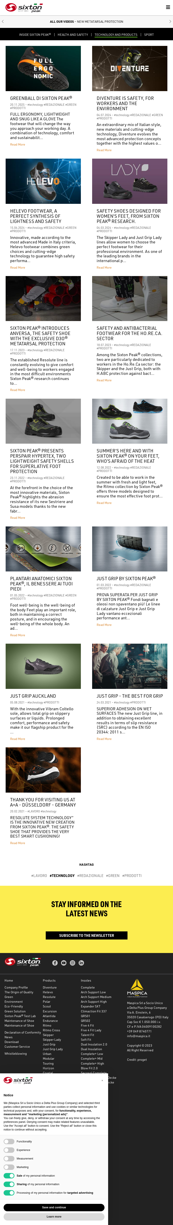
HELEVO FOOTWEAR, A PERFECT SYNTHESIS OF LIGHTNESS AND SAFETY (35, 216)
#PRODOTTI (18, 108)
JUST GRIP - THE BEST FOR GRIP (130, 696)
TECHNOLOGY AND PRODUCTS (116, 35)
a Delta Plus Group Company (147, 1007)
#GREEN (70, 104)
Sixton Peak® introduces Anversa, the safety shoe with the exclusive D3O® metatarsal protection (40, 336)
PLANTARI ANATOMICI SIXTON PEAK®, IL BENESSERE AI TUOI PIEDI (41, 583)
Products (49, 980)
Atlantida (49, 1016)
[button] (2, 22)
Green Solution (15, 1011)
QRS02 (85, 1020)
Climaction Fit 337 (94, 1011)
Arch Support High (94, 1001)
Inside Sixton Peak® (35, 35)
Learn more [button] (54, 1216)
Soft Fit (86, 1039)
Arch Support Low (93, 992)
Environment (14, 1001)
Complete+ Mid (91, 1058)
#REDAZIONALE (54, 104)
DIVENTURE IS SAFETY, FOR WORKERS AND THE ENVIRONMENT (125, 103)
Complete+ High (92, 1063)
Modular (48, 1058)
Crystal (48, 1073)
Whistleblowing (16, 1053)
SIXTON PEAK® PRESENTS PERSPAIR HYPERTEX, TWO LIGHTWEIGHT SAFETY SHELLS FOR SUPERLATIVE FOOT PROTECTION (42, 461)
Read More (17, 144)
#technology (35, 104)
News (9, 1037)
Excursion (50, 1011)
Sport (149, 35)
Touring (48, 1063)
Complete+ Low (92, 1054)
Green (9, 997)
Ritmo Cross (51, 1030)
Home (9, 980)
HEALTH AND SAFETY (73, 35)
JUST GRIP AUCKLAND (33, 696)
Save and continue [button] (54, 1207)
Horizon (48, 1068)
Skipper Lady (52, 1039)
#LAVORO (33, 811)
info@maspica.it (138, 1036)
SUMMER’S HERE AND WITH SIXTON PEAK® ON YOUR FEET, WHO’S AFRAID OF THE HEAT (128, 456)
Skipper (48, 1035)
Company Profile (16, 987)
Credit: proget (137, 1059)
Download (12, 1042)
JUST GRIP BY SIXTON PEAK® (126, 578)
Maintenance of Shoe (19, 1020)
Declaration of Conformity (23, 1032)
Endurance (50, 1020)
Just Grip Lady (53, 1049)
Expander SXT (90, 1006)
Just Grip (49, 1044)
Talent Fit (87, 1035)
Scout (47, 1006)
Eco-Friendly (14, 1006)
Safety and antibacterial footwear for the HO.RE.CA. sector (129, 333)
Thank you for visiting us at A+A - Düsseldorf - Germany (43, 802)
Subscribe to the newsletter (86, 935)
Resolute (49, 997)
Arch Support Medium (96, 997)
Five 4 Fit (87, 1025)
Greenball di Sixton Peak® (41, 98)
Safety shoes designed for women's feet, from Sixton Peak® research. (129, 216)
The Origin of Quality (19, 992)
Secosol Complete (94, 1073)
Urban (47, 1054)
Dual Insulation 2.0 (94, 1044)
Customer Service (17, 1046)
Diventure (50, 987)
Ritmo (47, 1025)
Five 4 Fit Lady (91, 1030)
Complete (88, 987)
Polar (46, 1001)
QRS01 (85, 1016)
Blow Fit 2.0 (89, 1068)
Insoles (86, 980)
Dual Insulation (91, 1049)
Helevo (48, 992)
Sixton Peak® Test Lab (20, 1016)
